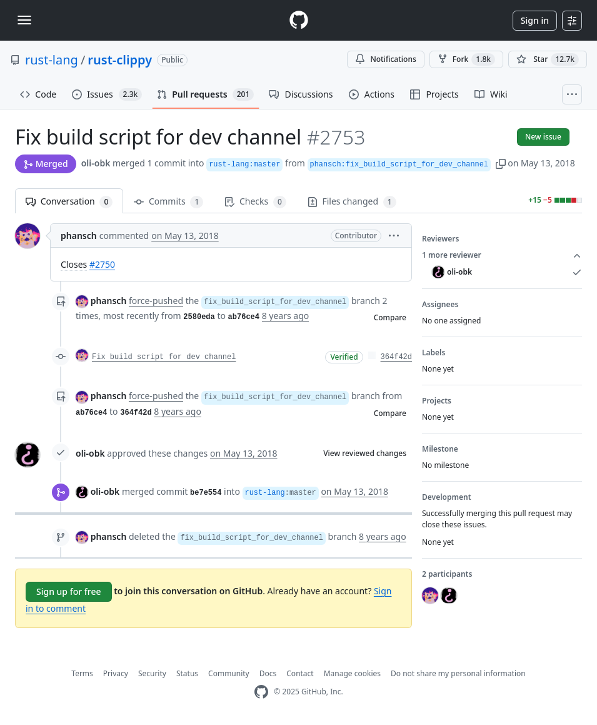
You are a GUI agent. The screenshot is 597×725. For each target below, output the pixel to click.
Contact (299, 673)
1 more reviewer (502, 255)
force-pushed (156, 301)
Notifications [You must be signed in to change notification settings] (385, 59)
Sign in (535, 20)
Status (187, 673)
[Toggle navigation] (24, 20)
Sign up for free (68, 591)
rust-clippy (120, 59)
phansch (79, 235)
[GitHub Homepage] (261, 692)
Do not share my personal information (458, 673)
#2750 (102, 264)
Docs (268, 673)
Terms (82, 673)
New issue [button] (543, 136)
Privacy (115, 673)
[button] (501, 163)
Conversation (69, 201)
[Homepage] (299, 20)
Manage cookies (352, 673)
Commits (168, 201)
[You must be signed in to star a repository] (547, 59)
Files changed (352, 201)
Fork (466, 59)
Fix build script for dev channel (164, 357)
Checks (255, 201)
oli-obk (96, 163)
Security (152, 673)
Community (228, 673)
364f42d (396, 357)
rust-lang (51, 59)
